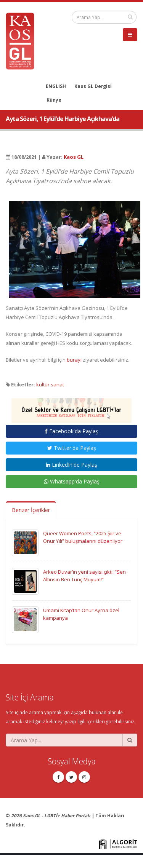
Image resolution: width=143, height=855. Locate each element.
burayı (74, 359)
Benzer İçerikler (31, 510)
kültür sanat (50, 384)
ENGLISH (56, 86)
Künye (54, 100)
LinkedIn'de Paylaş (71, 464)
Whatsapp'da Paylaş (72, 481)
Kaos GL (74, 156)
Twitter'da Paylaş (71, 447)
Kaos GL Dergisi (93, 86)
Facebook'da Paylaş (71, 431)
